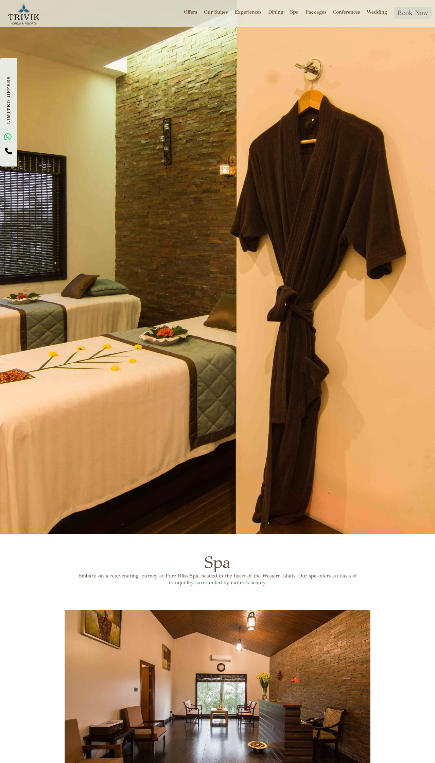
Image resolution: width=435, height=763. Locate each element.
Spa (294, 11)
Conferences (346, 11)
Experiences (247, 11)
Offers (190, 11)
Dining (275, 11)
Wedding (377, 11)
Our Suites (216, 11)
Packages (316, 11)
